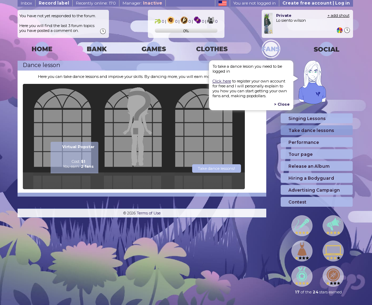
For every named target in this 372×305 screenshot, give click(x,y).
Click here (222, 81)
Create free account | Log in (316, 3)
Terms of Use (149, 213)
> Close (282, 104)
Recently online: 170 (96, 3)
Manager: (142, 3)
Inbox (26, 3)
